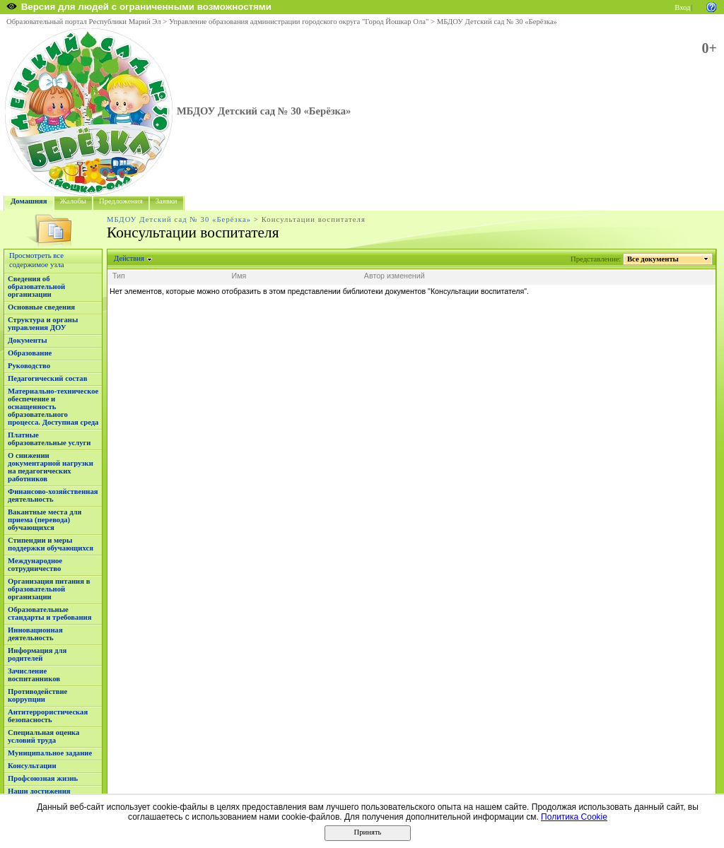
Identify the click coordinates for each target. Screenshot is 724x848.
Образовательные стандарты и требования (50, 613)
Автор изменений (394, 275)
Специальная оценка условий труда (43, 736)
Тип (118, 275)
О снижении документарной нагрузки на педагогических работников (50, 467)
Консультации (32, 766)
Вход (682, 7)
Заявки (166, 201)
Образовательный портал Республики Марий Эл (83, 21)
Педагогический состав (47, 378)
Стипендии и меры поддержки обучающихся (50, 544)
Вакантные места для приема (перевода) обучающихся (44, 519)
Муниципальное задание (50, 753)
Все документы (653, 259)
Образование (30, 353)
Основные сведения (41, 307)
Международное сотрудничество (35, 564)
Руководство (29, 366)
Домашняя (29, 201)
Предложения (121, 201)
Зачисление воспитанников (34, 675)
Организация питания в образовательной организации (49, 589)
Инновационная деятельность (35, 634)
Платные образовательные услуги (49, 439)
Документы (27, 340)
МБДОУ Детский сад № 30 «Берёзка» (497, 21)
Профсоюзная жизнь (43, 778)
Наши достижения (39, 791)
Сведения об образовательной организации (36, 286)
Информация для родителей (37, 654)
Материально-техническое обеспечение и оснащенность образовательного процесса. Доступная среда (53, 406)
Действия (129, 258)
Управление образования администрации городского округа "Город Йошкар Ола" (299, 21)
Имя (239, 275)
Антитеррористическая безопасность (48, 716)
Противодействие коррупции (37, 695)
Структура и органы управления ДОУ (43, 323)
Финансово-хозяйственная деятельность (53, 495)
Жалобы (73, 201)
